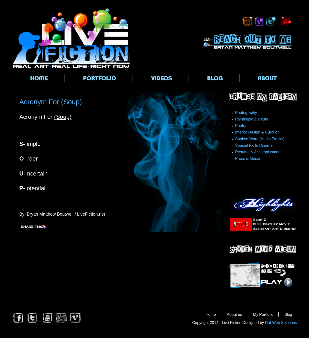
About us (234, 314)
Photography (246, 113)
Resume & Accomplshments (259, 152)
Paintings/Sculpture (251, 119)
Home (210, 314)
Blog (288, 314)
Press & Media (247, 158)
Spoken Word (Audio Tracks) (259, 139)
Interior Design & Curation (257, 132)
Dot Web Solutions (281, 323)
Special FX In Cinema (254, 145)
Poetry (240, 126)
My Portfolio (263, 314)
